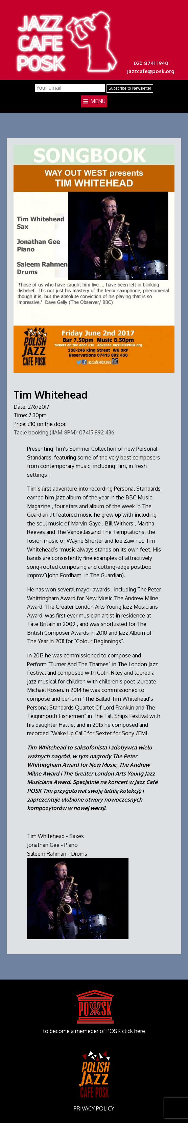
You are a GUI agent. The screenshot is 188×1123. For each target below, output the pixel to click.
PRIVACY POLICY (94, 1108)
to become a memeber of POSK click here (94, 1031)
